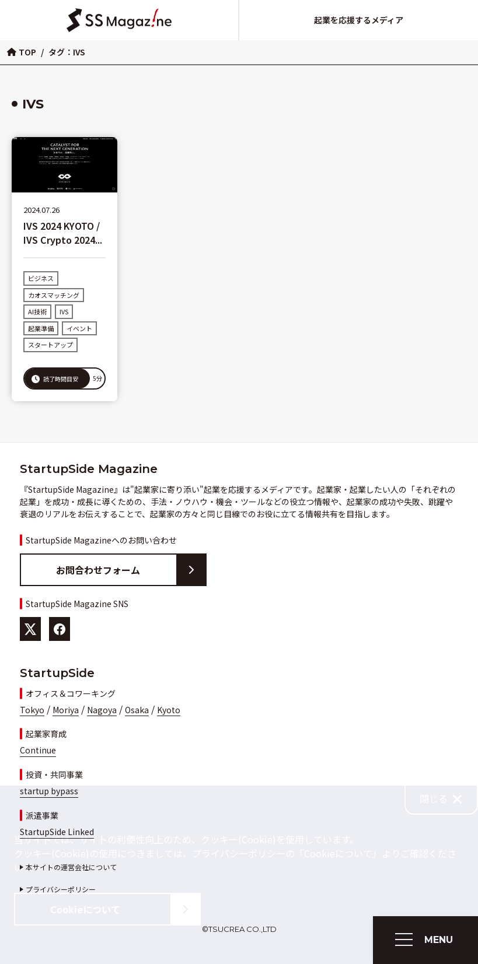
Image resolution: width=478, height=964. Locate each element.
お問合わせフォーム (130, 570)
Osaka (137, 710)
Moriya (66, 710)
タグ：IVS (66, 52)
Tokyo (32, 710)
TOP (21, 52)
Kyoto (168, 710)
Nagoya (102, 710)
